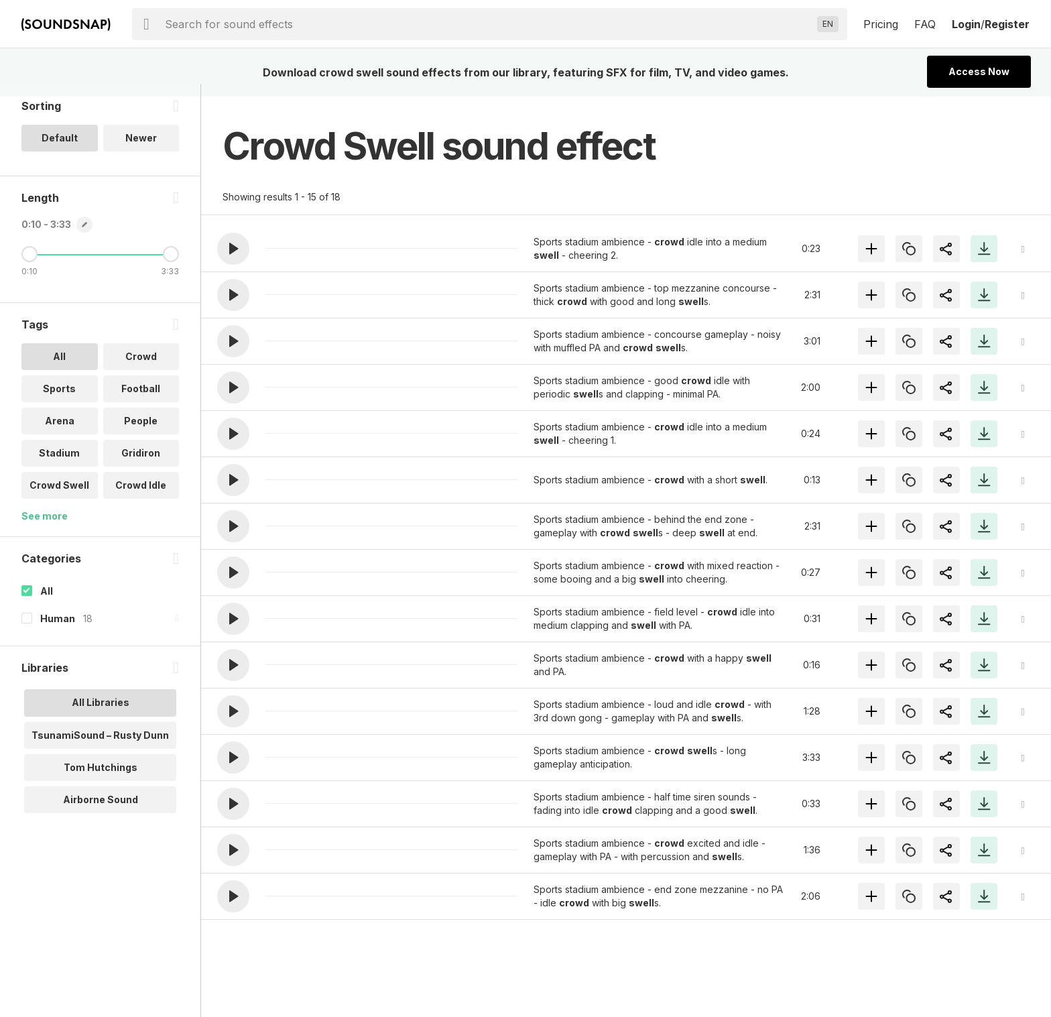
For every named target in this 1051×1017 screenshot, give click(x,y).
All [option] (59, 368)
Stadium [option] (59, 465)
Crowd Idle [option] (140, 497)
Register (1007, 24)
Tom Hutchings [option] (100, 778)
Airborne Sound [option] (100, 811)
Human (57, 630)
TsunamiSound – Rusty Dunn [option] (100, 746)
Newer (141, 150)
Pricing (880, 24)
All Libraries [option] (100, 714)
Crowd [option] (141, 368)
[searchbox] (488, 24)
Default (60, 150)
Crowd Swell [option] (59, 497)
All (46, 603)
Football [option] (140, 400)
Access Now (978, 71)
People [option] (141, 432)
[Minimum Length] (29, 266)
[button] (233, 249)
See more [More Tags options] (44, 528)
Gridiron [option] (140, 465)
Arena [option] (59, 432)
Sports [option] (59, 400)
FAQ (925, 24)
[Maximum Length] (171, 266)
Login (966, 24)
